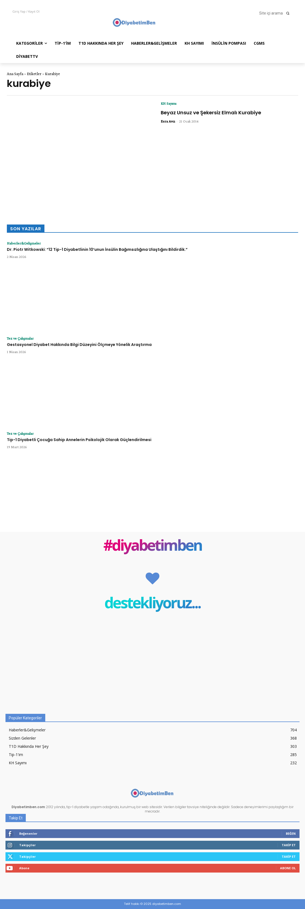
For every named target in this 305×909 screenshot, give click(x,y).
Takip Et (289, 845)
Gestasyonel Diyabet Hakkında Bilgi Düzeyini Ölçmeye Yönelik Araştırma (79, 344)
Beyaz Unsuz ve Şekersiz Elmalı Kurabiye (211, 112)
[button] (276, 13)
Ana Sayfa (15, 74)
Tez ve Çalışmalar (20, 338)
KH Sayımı (168, 103)
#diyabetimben (152, 546)
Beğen (291, 833)
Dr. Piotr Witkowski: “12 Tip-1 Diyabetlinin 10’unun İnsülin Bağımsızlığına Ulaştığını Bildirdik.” (97, 249)
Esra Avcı (168, 121)
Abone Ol (288, 868)
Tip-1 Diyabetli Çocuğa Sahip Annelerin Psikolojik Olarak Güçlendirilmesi (79, 439)
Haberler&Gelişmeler (24, 243)
